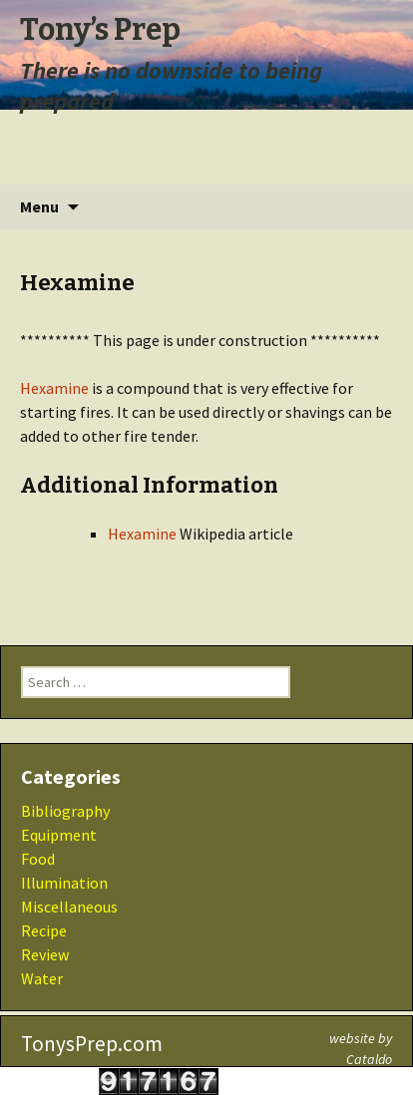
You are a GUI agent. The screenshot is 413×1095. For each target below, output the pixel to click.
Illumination (64, 883)
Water (42, 978)
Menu (39, 206)
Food (38, 859)
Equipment (59, 835)
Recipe (44, 930)
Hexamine (54, 388)
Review (45, 954)
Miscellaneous (69, 906)
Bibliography (65, 811)
